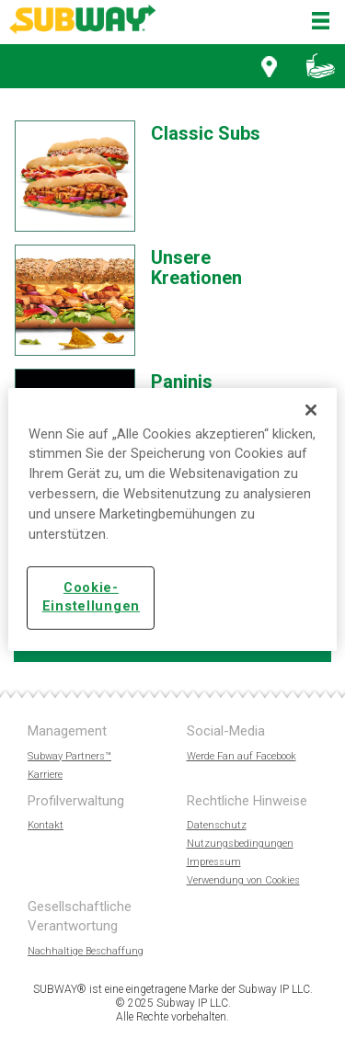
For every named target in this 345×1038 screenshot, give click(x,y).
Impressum (214, 862)
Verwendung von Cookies (243, 880)
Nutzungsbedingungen (240, 844)
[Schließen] (311, 409)
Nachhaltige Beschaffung (86, 951)
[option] (165, 182)
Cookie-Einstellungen (91, 597)
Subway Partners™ (69, 756)
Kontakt (45, 825)
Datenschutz (217, 825)
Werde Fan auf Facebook (241, 756)
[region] (172, 518)
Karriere (45, 775)
